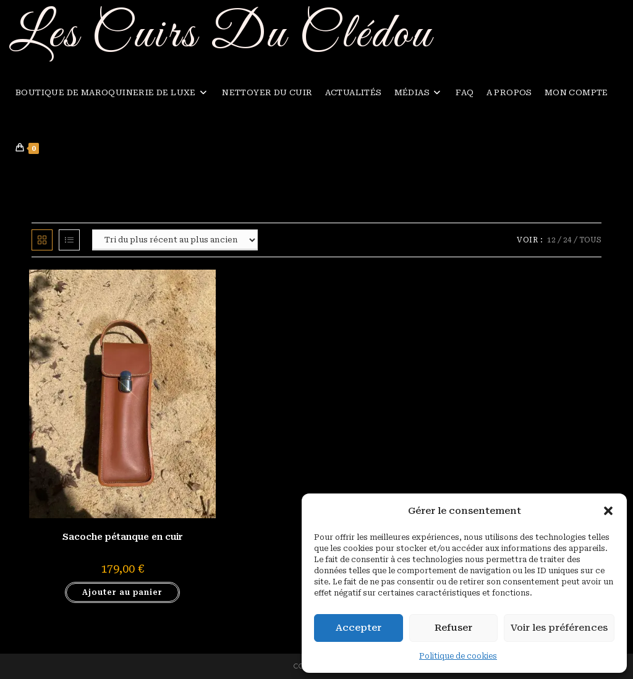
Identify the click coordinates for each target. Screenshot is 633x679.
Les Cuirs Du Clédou (221, 35)
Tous (590, 240)
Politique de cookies (458, 656)
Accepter (358, 627)
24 (567, 240)
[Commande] (175, 239)
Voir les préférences (559, 627)
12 (551, 240)
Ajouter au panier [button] (122, 592)
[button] (608, 511)
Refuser (453, 627)
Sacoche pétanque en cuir (122, 537)
